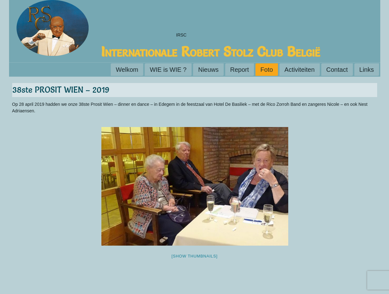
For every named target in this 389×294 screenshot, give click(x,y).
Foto (266, 69)
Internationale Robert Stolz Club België (210, 51)
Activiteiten (299, 69)
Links (366, 69)
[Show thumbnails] (195, 256)
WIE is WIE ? (168, 69)
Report (239, 69)
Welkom (127, 69)
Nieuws (208, 69)
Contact (337, 69)
